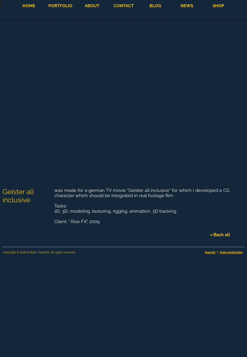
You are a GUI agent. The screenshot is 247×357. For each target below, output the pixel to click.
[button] (60, 5)
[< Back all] (220, 235)
